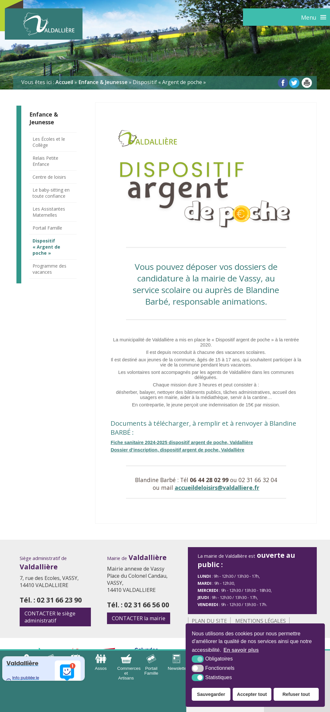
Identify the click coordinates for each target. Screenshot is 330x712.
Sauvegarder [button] (211, 694)
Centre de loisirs (49, 177)
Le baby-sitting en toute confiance (51, 193)
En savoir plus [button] (241, 650)
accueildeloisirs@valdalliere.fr (217, 487)
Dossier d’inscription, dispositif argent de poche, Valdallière (177, 449)
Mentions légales (260, 620)
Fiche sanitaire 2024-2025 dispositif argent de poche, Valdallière (182, 442)
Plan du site (209, 620)
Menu (308, 17)
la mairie (138, 618)
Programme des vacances (49, 269)
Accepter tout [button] (252, 694)
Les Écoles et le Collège (49, 142)
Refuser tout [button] (296, 694)
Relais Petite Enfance (45, 161)
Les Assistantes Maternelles (49, 212)
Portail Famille (47, 228)
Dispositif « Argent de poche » (46, 247)
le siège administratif (49, 617)
